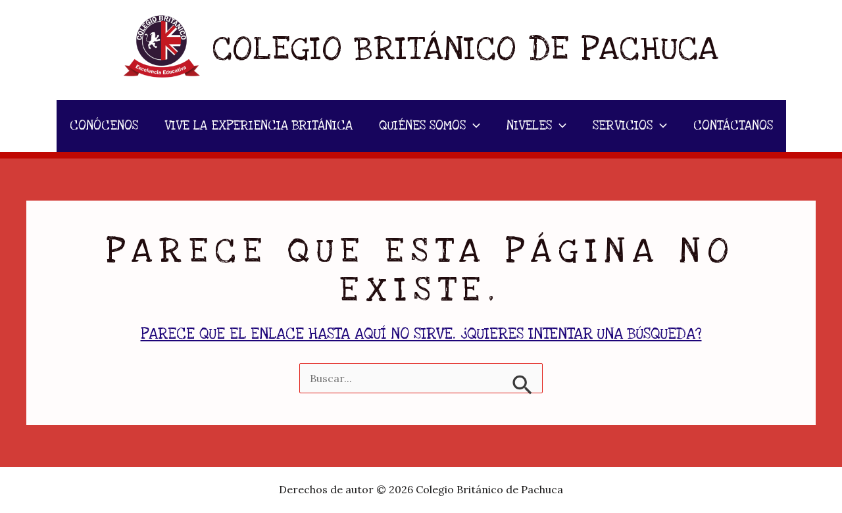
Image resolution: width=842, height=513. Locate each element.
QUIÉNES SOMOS (429, 126)
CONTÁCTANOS (733, 126)
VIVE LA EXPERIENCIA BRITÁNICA (258, 126)
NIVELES (536, 126)
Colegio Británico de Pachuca (465, 49)
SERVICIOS (630, 126)
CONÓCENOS (104, 126)
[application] (473, 126)
